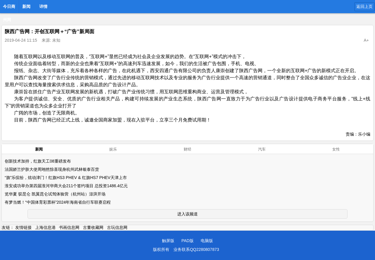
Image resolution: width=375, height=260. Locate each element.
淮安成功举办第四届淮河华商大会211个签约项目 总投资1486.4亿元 (66, 185)
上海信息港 (45, 227)
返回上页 (364, 6)
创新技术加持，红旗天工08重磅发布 (38, 161)
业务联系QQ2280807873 (196, 249)
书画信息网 (69, 227)
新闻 (26, 6)
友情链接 (23, 227)
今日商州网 (9, 8)
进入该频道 (187, 214)
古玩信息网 (117, 227)
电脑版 (207, 240)
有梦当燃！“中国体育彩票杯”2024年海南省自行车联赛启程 (58, 202)
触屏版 (168, 240)
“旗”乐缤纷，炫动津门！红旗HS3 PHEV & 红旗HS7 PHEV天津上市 (66, 177)
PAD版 (187, 240)
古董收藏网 (93, 227)
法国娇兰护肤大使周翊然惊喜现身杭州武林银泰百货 (52, 169)
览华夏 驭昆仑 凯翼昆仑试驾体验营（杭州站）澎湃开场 (55, 194)
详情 (43, 6)
